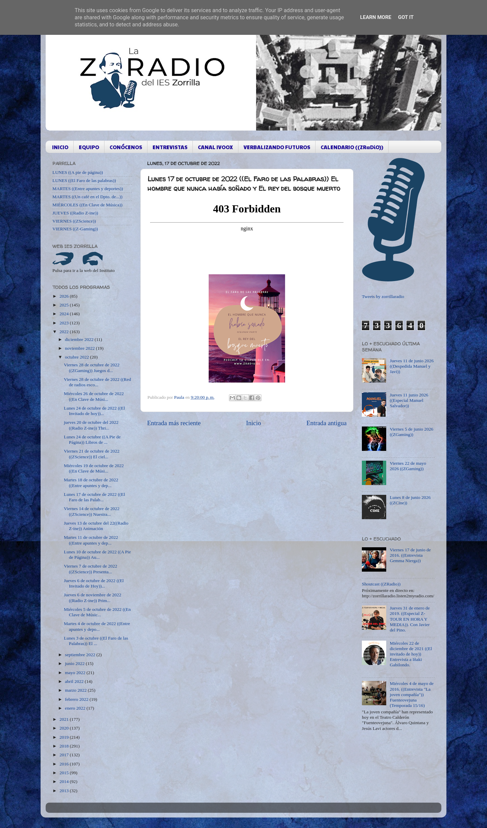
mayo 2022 (76, 672)
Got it (406, 17)
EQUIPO (89, 147)
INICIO (60, 147)
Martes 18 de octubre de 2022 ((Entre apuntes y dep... (91, 482)
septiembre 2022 (80, 654)
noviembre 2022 (80, 348)
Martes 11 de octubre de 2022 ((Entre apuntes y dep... (91, 540)
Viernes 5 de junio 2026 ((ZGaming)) (411, 432)
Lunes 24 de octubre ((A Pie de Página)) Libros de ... (92, 439)
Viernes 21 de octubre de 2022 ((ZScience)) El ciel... (92, 453)
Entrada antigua (326, 423)
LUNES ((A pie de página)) (77, 172)
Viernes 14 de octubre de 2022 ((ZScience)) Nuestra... (92, 511)
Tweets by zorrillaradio (383, 296)
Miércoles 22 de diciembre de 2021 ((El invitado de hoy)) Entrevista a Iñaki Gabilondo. (411, 654)
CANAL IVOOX (215, 147)
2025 (65, 304)
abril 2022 (75, 681)
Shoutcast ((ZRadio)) (381, 583)
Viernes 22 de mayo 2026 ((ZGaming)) (408, 466)
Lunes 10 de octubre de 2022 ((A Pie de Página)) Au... (97, 554)
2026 (65, 296)
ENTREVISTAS (170, 147)
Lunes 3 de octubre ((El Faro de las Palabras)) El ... (96, 641)
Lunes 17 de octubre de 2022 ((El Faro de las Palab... (94, 497)
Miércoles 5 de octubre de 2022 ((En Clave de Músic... (97, 612)
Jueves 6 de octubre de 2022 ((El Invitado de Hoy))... (94, 583)
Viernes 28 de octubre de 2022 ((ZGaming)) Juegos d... (92, 367)
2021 (65, 719)
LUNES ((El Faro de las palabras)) (84, 180)
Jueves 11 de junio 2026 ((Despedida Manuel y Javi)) (412, 366)
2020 (65, 728)
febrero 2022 (77, 699)
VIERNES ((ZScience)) (74, 221)
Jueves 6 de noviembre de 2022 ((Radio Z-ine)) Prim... (92, 597)
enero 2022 (76, 708)
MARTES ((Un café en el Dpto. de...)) (87, 196)
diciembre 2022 (80, 339)
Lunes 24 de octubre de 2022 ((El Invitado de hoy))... (94, 411)
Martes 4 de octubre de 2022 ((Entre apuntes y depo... (97, 626)
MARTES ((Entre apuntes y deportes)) (87, 188)
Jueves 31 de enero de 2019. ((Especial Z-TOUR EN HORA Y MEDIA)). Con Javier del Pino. (410, 618)
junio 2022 (75, 663)
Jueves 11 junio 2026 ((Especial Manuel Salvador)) (409, 400)
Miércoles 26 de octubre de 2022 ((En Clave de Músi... (94, 396)
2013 (65, 790)
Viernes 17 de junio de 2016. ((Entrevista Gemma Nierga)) (410, 555)
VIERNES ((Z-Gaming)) (75, 228)
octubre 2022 (77, 357)
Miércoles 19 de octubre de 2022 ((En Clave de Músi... (94, 468)
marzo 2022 (76, 690)
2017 (65, 754)
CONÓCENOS (126, 147)
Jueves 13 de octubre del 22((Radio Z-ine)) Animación (96, 526)
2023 (65, 322)
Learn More (375, 17)
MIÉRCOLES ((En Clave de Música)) (87, 204)
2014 (65, 781)
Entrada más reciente (174, 423)
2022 (65, 331)
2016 (65, 763)
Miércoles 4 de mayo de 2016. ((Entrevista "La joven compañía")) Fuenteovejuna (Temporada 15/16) (412, 694)
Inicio (253, 423)
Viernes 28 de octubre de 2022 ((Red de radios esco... (97, 382)
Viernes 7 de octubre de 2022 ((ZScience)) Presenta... (90, 569)
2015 (65, 772)
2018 (65, 746)
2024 (65, 313)
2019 (65, 737)
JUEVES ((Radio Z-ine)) (75, 212)
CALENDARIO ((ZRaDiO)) (352, 147)
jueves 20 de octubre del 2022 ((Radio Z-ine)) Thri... (91, 425)
